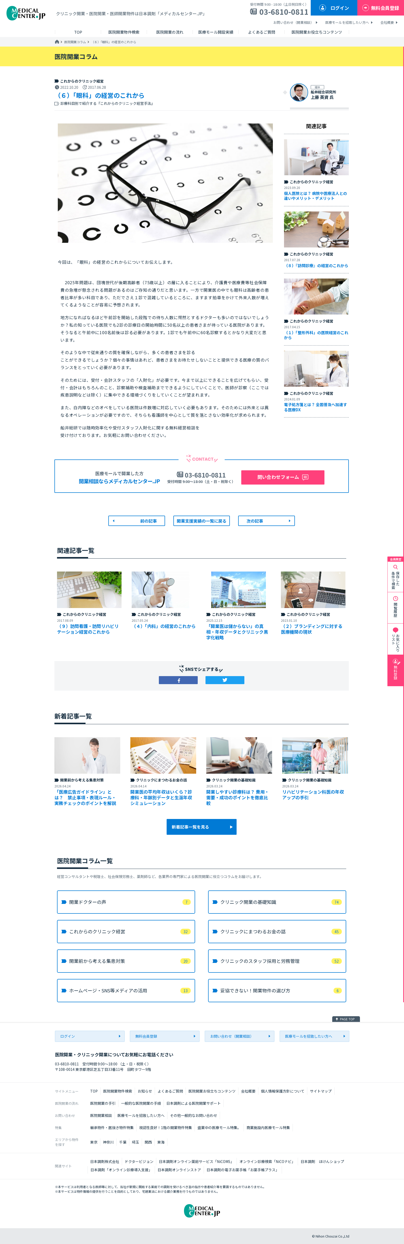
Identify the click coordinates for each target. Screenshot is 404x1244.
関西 (148, 1142)
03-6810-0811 (284, 11)
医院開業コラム (75, 41)
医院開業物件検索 (117, 1091)
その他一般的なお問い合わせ (193, 1115)
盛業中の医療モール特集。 (219, 1127)
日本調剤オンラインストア (179, 1169)
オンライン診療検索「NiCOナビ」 (267, 1161)
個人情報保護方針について (282, 1091)
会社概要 (387, 22)
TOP (94, 1091)
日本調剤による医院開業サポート (193, 1103)
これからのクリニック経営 (82, 81)
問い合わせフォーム (278, 476)
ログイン (339, 7)
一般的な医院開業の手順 (141, 1103)
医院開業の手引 (103, 1103)
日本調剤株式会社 (104, 1161)
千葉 (122, 1142)
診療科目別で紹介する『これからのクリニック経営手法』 (107, 103)
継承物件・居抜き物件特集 (112, 1127)
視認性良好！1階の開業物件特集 (165, 1127)
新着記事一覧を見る (190, 827)
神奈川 (108, 1142)
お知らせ (145, 1091)
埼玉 (135, 1142)
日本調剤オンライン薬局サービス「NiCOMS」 (196, 1161)
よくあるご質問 (170, 1091)
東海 (161, 1142)
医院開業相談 (101, 1115)
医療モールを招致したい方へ (347, 22)
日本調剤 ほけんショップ (322, 1161)
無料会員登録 (385, 7)
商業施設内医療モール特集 (268, 1127)
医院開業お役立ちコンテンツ (212, 1091)
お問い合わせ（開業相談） (293, 22)
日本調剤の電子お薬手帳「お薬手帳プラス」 (243, 1169)
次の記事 (254, 521)
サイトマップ (321, 1091)
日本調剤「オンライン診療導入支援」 (121, 1169)
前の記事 (148, 521)
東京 (93, 1142)
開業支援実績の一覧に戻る (201, 521)
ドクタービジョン (139, 1161)
